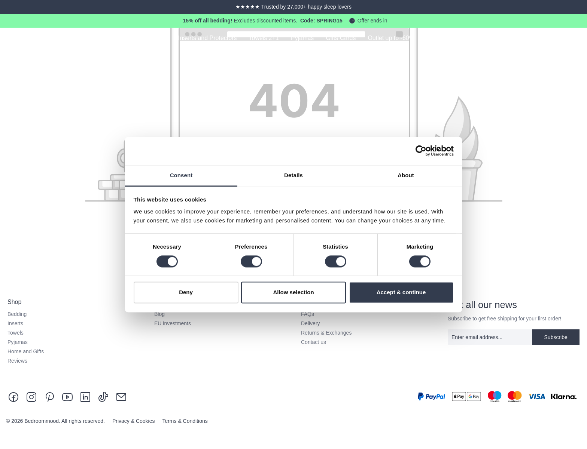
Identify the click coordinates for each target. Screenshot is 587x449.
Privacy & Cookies (134, 421)
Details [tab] (293, 175)
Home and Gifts (25, 351)
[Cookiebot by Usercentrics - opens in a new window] (421, 150)
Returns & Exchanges (326, 333)
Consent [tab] (181, 175)
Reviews (17, 361)
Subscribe (556, 337)
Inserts (15, 323)
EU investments (172, 323)
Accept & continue (401, 292)
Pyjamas (17, 342)
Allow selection (293, 292)
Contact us (313, 342)
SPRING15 (329, 21)
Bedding (17, 314)
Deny (186, 292)
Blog (159, 314)
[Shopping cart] (576, 39)
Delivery (310, 323)
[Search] (534, 39)
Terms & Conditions (184, 421)
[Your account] (555, 39)
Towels (15, 333)
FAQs (307, 314)
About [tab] (406, 175)
